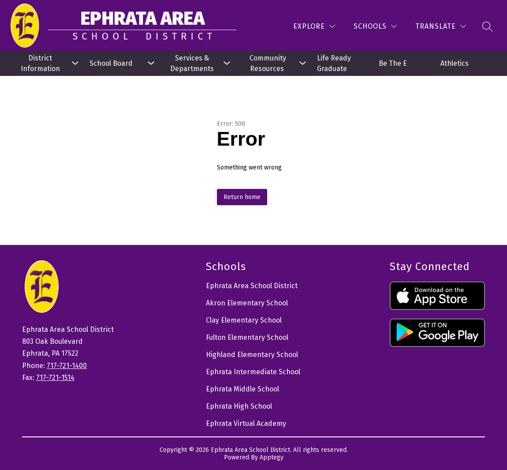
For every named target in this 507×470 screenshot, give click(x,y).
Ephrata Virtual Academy (246, 423)
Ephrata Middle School (242, 389)
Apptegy (271, 457)
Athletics (454, 63)
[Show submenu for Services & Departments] (191, 63)
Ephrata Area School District (252, 286)
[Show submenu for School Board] (115, 63)
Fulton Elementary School (247, 337)
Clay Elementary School (244, 320)
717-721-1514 (55, 377)
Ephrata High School (239, 406)
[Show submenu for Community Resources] (267, 63)
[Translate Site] (440, 26)
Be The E (393, 63)
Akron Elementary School (247, 303)
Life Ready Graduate (335, 63)
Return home (242, 197)
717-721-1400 (67, 365)
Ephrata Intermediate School (253, 372)
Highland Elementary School (252, 354)
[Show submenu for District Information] (40, 63)
